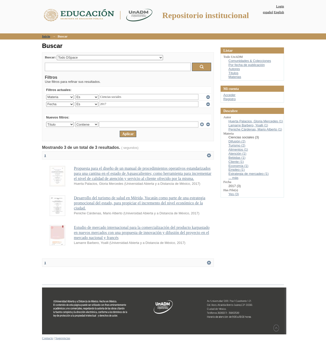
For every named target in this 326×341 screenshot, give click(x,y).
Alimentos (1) (238, 149)
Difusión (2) (236, 141)
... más (233, 178)
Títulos (233, 73)
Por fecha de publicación (246, 65)
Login (280, 6)
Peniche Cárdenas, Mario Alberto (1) (255, 129)
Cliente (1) (236, 162)
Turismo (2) (236, 145)
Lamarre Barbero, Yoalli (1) (248, 125)
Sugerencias (62, 338)
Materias (234, 77)
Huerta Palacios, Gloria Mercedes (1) (255, 121)
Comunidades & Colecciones (249, 61)
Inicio (46, 36)
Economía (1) (238, 166)
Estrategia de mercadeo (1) (248, 174)
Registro (229, 99)
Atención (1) (237, 153)
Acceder (229, 95)
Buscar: (50, 57)
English (279, 12)
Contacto (47, 338)
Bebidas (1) (236, 158)
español (268, 12)
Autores (234, 69)
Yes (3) (233, 194)
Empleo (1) (236, 170)
